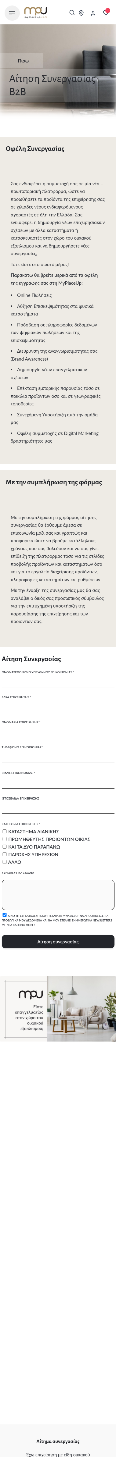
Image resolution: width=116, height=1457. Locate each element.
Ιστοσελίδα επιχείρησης (58, 802)
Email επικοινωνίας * (58, 777)
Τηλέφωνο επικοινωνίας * (58, 751)
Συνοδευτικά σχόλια (58, 891)
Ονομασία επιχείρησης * (58, 726)
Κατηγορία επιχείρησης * (58, 843)
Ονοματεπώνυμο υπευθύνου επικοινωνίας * (58, 676)
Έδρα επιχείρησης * (58, 701)
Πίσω (19, 61)
